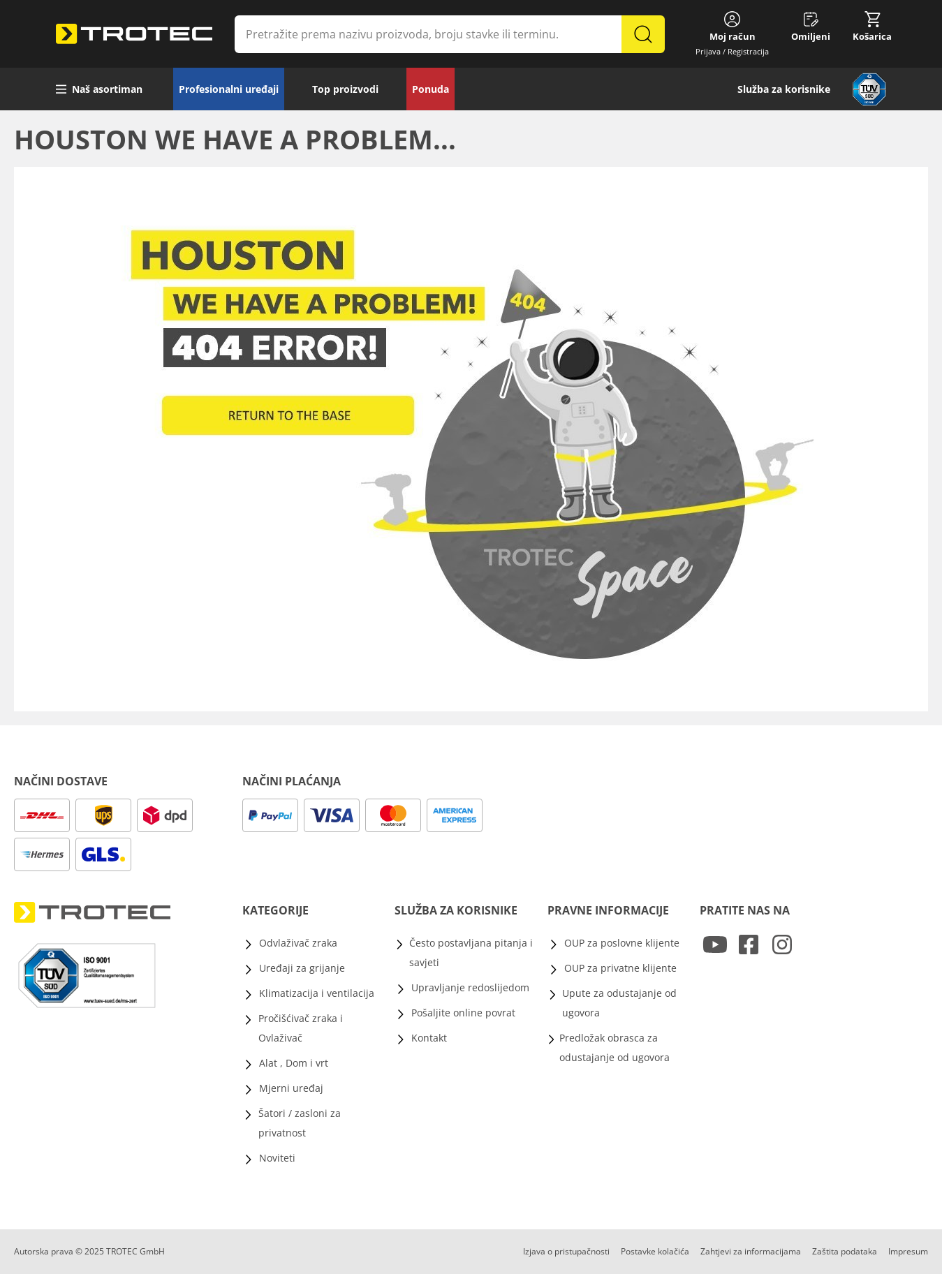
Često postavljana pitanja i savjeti (471, 952)
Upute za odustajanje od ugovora (619, 1002)
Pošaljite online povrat (463, 1012)
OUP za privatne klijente (620, 968)
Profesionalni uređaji (229, 89)
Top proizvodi (345, 89)
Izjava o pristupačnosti (566, 1251)
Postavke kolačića (655, 1251)
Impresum (908, 1251)
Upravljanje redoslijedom (470, 987)
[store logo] (134, 34)
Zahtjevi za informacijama (750, 1251)
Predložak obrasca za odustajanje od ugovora (614, 1047)
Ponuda (430, 89)
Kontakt (429, 1037)
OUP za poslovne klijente (621, 942)
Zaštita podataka (844, 1251)
